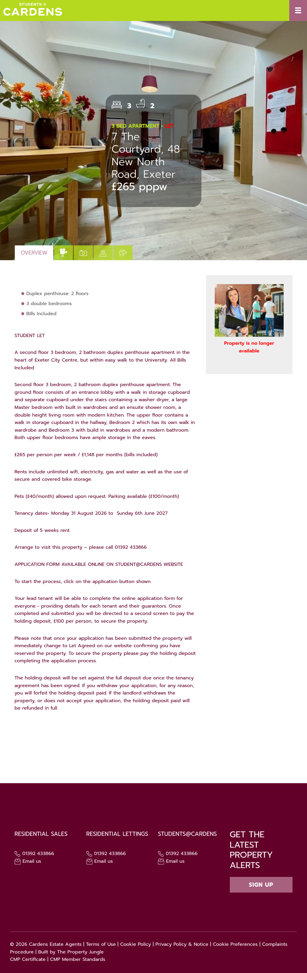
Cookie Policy (135, 944)
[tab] (63, 252)
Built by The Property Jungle (71, 952)
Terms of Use (101, 944)
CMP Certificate (28, 959)
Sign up (261, 884)
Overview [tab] (34, 253)
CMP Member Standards (77, 959)
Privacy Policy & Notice (181, 944)
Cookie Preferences (235, 944)
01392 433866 (34, 853)
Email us (27, 861)
